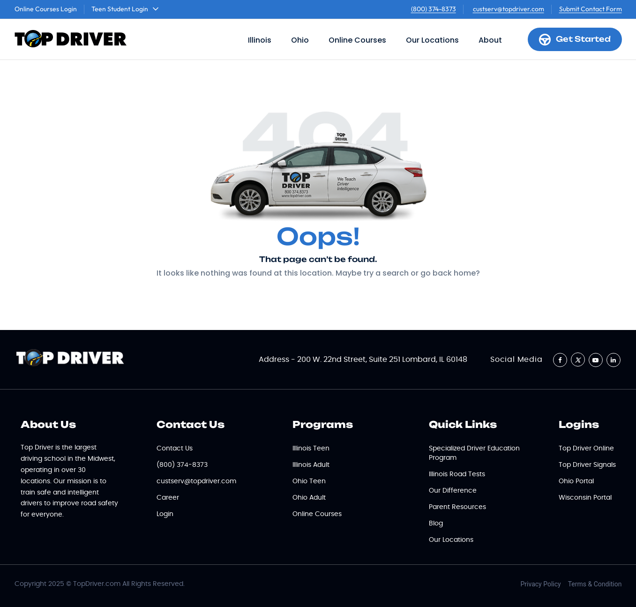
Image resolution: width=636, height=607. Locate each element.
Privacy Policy (541, 584)
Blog (436, 523)
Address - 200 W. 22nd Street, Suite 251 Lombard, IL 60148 (363, 359)
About (490, 40)
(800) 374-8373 (433, 9)
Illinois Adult (310, 465)
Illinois (259, 40)
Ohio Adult (309, 498)
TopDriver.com (96, 584)
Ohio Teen (309, 481)
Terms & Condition (595, 584)
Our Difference (453, 490)
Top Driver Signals (587, 465)
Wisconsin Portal (585, 498)
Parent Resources (457, 507)
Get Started (575, 39)
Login (165, 514)
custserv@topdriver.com (508, 9)
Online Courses (357, 40)
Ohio (300, 40)
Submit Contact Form (590, 9)
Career (168, 498)
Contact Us (175, 448)
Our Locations (432, 40)
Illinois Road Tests (457, 474)
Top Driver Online (586, 448)
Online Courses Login (46, 9)
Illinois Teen (310, 448)
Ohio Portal (576, 481)
